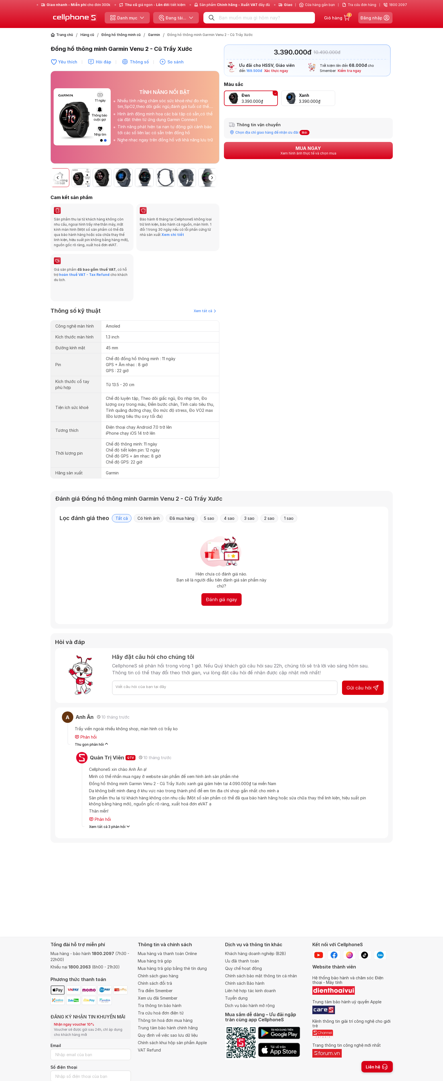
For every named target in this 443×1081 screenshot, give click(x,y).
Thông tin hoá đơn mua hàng (165, 1020)
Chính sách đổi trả (155, 983)
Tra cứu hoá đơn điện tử (161, 1012)
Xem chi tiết (172, 234)
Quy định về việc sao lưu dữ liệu (168, 1035)
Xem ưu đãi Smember (157, 998)
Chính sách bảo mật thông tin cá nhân (261, 975)
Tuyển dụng (236, 998)
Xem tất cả (205, 311)
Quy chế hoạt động (243, 968)
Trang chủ (64, 35)
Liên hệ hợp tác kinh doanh (250, 990)
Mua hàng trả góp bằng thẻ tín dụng (172, 968)
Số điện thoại (63, 1067)
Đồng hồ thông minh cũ (121, 35)
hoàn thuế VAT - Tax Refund (84, 274)
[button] (212, 178)
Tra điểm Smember (155, 990)
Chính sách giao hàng (158, 975)
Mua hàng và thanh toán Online (167, 953)
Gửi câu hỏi (363, 687)
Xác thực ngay (276, 71)
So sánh (175, 61)
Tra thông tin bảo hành (159, 1005)
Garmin (154, 35)
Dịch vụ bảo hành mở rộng (250, 1005)
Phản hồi (86, 737)
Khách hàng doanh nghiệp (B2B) (255, 953)
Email (55, 1045)
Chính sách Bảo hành (244, 983)
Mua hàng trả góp (155, 960)
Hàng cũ (87, 35)
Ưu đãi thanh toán (242, 960)
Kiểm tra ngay (349, 71)
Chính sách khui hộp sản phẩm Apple (172, 1042)
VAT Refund (149, 1050)
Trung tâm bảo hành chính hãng (168, 1027)
